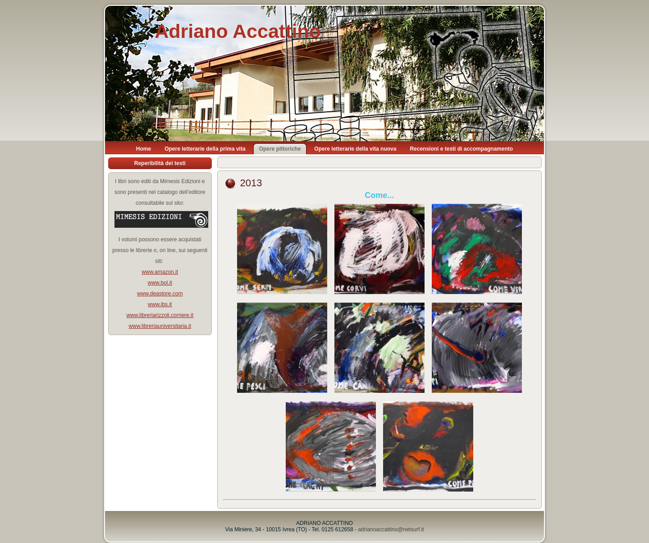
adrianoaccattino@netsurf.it (391, 529)
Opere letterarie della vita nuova (355, 149)
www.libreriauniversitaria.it (159, 326)
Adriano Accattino (238, 31)
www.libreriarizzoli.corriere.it (159, 315)
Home (143, 149)
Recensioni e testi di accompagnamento (461, 149)
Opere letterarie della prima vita (205, 149)
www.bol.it (160, 283)
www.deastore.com (160, 293)
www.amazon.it (160, 272)
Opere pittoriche (280, 149)
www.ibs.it (160, 304)
